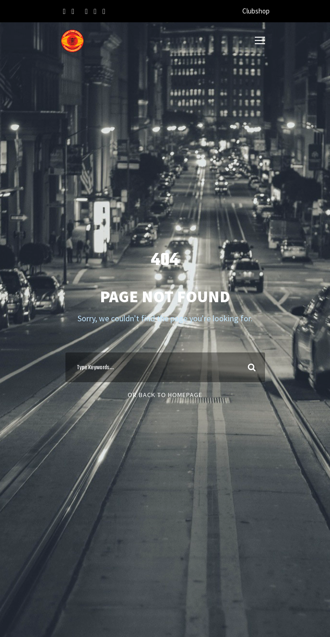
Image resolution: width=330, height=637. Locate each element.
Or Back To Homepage (165, 395)
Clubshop (256, 11)
